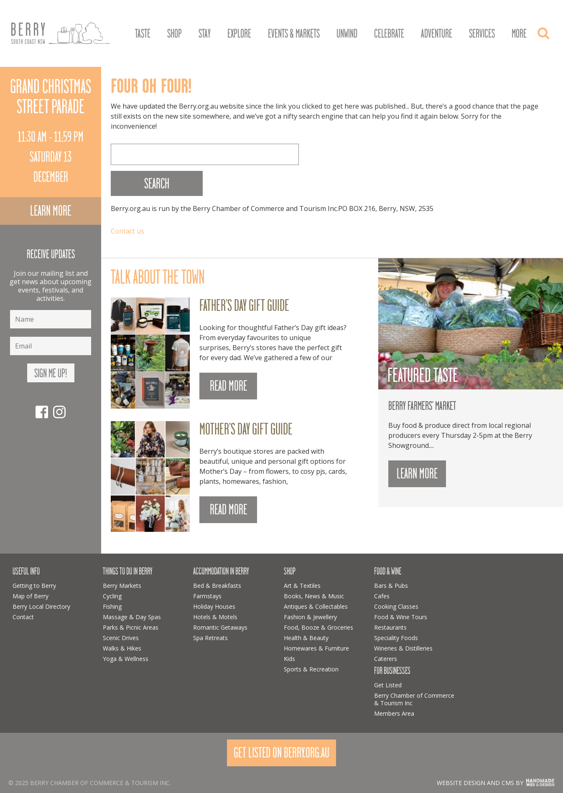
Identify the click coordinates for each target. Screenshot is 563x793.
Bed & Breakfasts (217, 586)
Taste (142, 34)
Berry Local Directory (41, 606)
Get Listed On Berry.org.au (281, 753)
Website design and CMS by (480, 783)
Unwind (346, 34)
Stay (205, 34)
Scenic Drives (121, 638)
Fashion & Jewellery (310, 617)
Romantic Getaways (220, 627)
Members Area (394, 713)
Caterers (385, 659)
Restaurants (390, 627)
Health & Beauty (306, 638)
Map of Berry (30, 596)
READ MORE (228, 386)
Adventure (436, 34)
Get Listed (388, 685)
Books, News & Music (314, 596)
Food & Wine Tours (400, 617)
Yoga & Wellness (125, 659)
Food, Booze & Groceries (318, 627)
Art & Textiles (302, 586)
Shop (174, 34)
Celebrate (389, 34)
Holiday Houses (214, 606)
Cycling (112, 596)
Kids (289, 659)
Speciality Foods (396, 638)
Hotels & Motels (215, 617)
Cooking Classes (396, 606)
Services (482, 34)
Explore (239, 34)
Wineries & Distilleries (403, 648)
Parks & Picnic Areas (130, 627)
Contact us (127, 231)
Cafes (382, 596)
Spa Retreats (210, 638)
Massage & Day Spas (132, 617)
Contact (23, 617)
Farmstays (207, 596)
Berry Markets (122, 586)
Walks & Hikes (122, 648)
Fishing (112, 606)
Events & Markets (294, 34)
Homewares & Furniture (316, 648)
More (519, 34)
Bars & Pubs (391, 586)
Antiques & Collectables (316, 606)
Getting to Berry (34, 586)
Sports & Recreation (311, 669)
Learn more (50, 211)
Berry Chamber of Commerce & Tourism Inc (414, 699)
